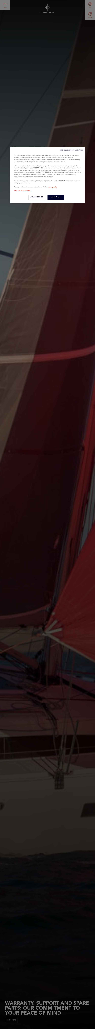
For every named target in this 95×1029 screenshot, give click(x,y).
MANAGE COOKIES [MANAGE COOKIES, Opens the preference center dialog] (37, 197)
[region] (47, 175)
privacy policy (52, 187)
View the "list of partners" (22, 190)
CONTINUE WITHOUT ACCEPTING (71, 150)
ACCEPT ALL (55, 197)
